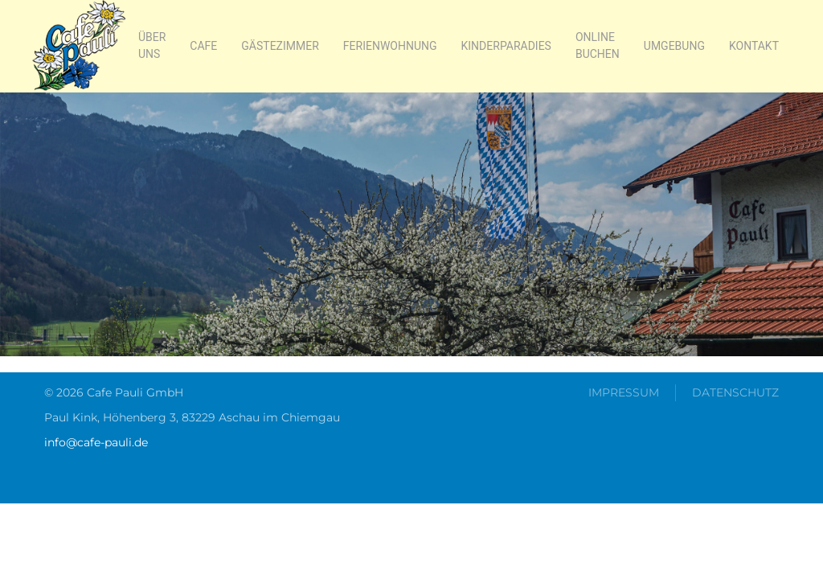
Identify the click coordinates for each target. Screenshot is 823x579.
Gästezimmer (280, 45)
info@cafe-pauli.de (96, 442)
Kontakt (754, 45)
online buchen (597, 45)
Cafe (203, 45)
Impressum (623, 392)
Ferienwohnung (390, 45)
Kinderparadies (506, 45)
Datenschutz (735, 392)
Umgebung (674, 45)
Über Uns (152, 45)
